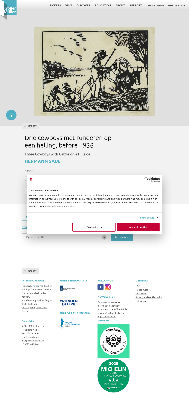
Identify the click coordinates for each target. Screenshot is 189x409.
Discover (83, 5)
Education (103, 5)
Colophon (141, 300)
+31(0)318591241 (30, 344)
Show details (147, 217)
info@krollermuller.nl (33, 340)
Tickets (55, 5)
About (120, 5)
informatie (10, 113)
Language (180, 5)
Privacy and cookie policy (149, 297)
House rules (142, 289)
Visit (68, 5)
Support (135, 5)
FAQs (138, 285)
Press (170, 5)
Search (151, 5)
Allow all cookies (138, 227)
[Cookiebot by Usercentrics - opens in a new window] (147, 179)
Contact (161, 5)
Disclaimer (141, 293)
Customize (94, 227)
